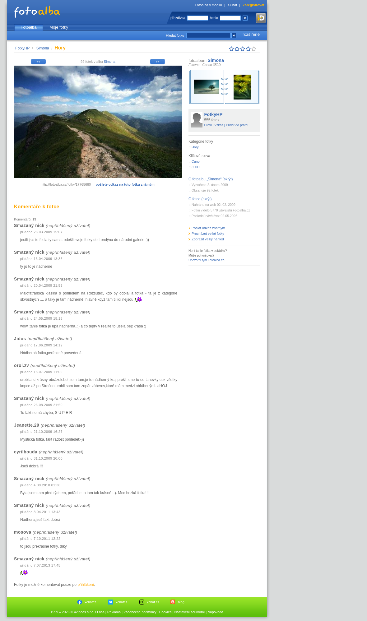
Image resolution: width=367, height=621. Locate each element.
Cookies (165, 612)
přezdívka (177, 18)
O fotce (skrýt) (200, 199)
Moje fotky (58, 27)
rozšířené (251, 34)
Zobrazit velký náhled (208, 239)
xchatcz (90, 602)
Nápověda (215, 612)
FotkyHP (22, 48)
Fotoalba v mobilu (208, 5)
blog (181, 602)
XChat (232, 5)
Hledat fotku (175, 35)
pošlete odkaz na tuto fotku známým (124, 184)
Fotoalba (28, 27)
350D (196, 167)
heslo (214, 18)
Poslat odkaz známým (208, 228)
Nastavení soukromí (189, 612)
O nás (99, 612)
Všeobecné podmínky (139, 612)
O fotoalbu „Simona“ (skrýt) (210, 179)
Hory (195, 147)
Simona (42, 48)
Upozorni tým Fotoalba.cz (206, 260)
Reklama (114, 612)
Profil (208, 125)
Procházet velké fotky (208, 233)
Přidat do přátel (237, 125)
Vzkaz (218, 125)
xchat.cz (153, 602)
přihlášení (85, 584)
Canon (197, 161)
